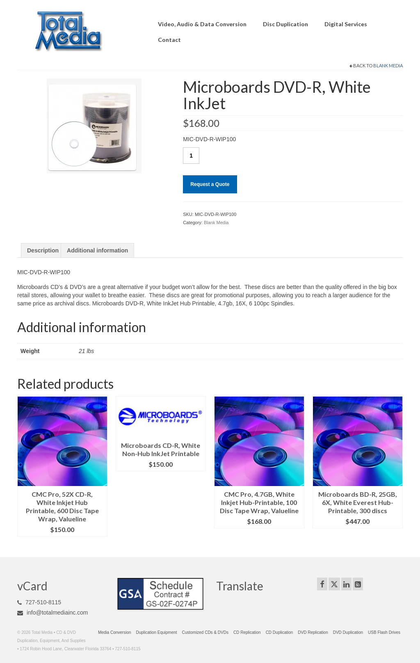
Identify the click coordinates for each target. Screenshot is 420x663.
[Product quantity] (191, 155)
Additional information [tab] (97, 250)
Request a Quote (209, 184)
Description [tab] (43, 250)
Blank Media (388, 65)
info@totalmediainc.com (52, 612)
